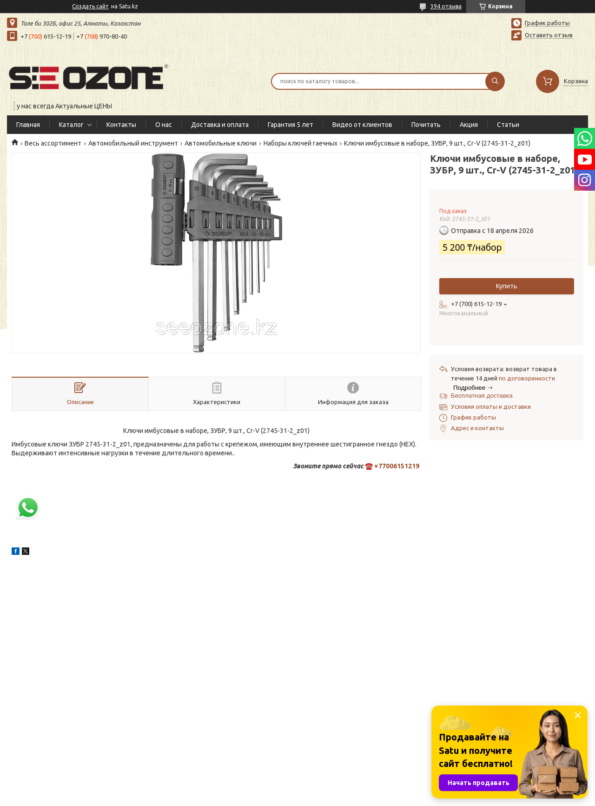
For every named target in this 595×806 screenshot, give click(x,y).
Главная (28, 124)
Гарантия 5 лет (290, 124)
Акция (469, 124)
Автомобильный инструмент (133, 143)
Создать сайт (90, 6)
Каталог (71, 124)
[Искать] (495, 81)
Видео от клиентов (362, 124)
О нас (163, 124)
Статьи (508, 124)
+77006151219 (396, 466)
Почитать (426, 124)
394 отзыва (446, 6)
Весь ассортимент (53, 143)
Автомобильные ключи (221, 143)
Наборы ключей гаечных (300, 143)
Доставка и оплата (220, 124)
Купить (506, 286)
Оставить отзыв (549, 35)
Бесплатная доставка (482, 395)
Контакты (121, 124)
